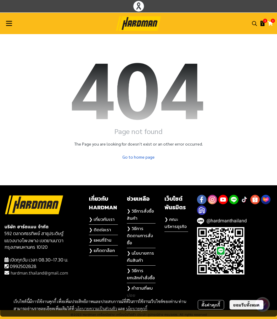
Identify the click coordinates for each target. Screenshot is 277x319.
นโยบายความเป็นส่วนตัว (96, 308)
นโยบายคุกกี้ (136, 308)
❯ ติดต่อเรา (100, 229)
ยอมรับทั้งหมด (246, 304)
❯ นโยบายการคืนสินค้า (140, 257)
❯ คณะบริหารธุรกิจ (175, 223)
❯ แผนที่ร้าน (100, 240)
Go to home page (138, 157)
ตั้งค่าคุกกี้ (210, 304)
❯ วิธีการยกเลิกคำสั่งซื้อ (141, 274)
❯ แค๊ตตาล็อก (102, 250)
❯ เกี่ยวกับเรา (102, 219)
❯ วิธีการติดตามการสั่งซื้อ (140, 235)
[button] (254, 23)
